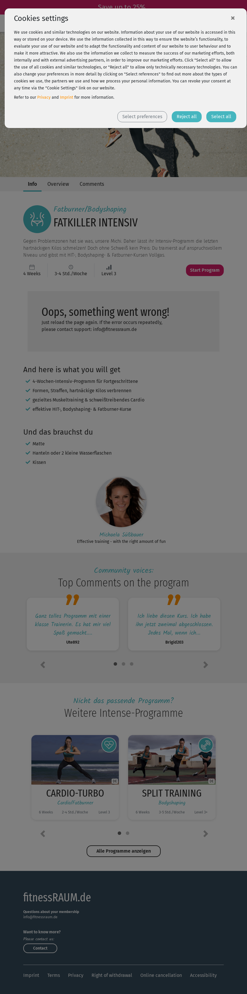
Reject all (187, 116)
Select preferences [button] (142, 116)
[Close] (232, 17)
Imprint (66, 97)
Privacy (44, 97)
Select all (221, 116)
